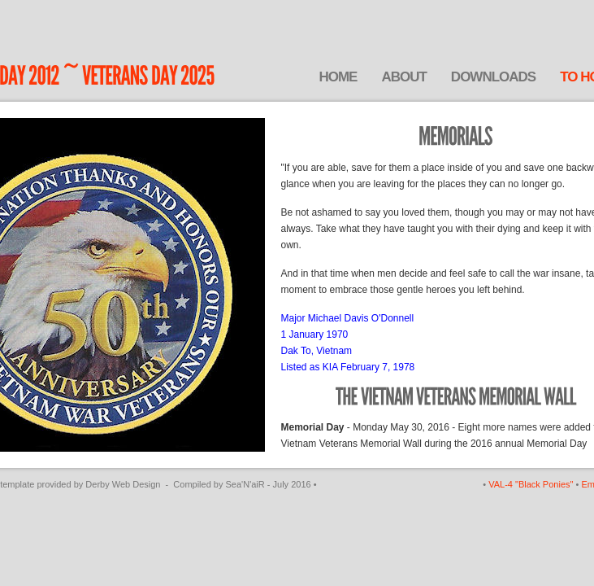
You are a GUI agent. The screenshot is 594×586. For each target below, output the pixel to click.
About (403, 77)
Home (338, 77)
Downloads (493, 77)
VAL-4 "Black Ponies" (530, 484)
